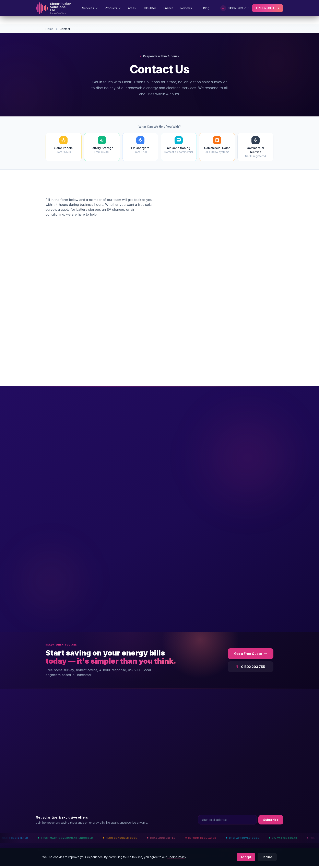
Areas (132, 8)
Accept (246, 857)
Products (113, 8)
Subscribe (270, 819)
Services (90, 8)
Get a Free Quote (250, 654)
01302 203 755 (234, 8)
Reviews (188, 8)
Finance (168, 8)
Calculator (149, 8)
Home (50, 29)
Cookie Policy (176, 857)
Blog (206, 8)
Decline (267, 857)
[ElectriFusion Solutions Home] (53, 8)
